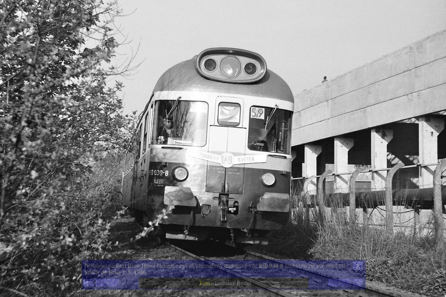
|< (89, 283)
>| (358, 283)
